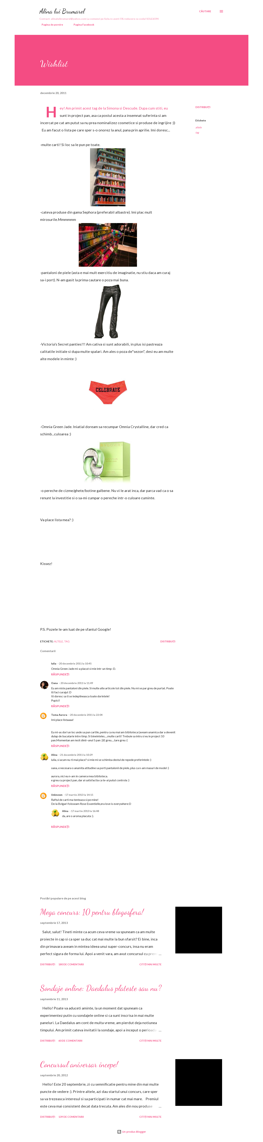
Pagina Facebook (81, 24)
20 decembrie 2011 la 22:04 (86, 714)
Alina (54, 754)
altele (198, 127)
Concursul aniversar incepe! (79, 1064)
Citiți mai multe (150, 964)
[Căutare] (205, 11)
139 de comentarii (71, 1116)
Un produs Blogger (131, 1131)
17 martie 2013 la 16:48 (85, 811)
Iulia (53, 663)
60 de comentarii (70, 1040)
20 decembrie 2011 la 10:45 (75, 663)
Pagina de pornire (50, 24)
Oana (54, 683)
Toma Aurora (59, 714)
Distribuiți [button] (202, 107)
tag (197, 132)
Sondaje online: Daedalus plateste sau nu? (100, 988)
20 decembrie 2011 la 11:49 (76, 683)
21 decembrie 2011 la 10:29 (76, 754)
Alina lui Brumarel (62, 11)
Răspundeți (60, 674)
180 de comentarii (71, 964)
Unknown (56, 794)
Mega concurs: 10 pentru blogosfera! (92, 912)
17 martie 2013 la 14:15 (79, 794)
